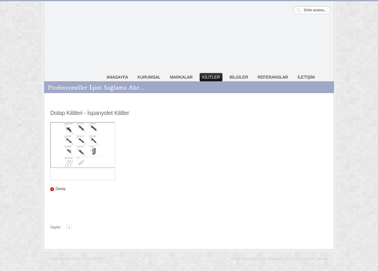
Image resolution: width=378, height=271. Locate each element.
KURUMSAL (149, 77)
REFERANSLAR (273, 77)
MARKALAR (181, 77)
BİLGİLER (238, 77)
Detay (61, 188)
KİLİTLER (211, 77)
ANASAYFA (117, 77)
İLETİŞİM (306, 77)
